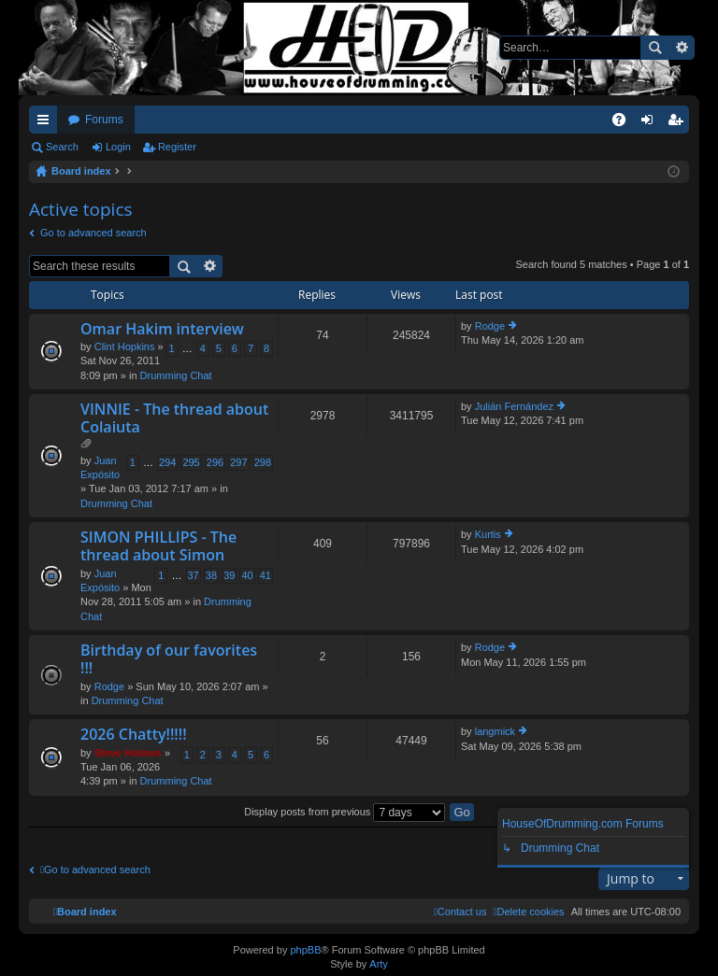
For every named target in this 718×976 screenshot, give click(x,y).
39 (229, 575)
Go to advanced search (93, 232)
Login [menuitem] (651, 123)
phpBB (305, 949)
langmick (495, 731)
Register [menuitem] (679, 123)
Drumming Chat (176, 375)
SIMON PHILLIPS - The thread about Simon (158, 547)
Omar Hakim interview (162, 329)
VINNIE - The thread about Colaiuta (174, 419)
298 (262, 462)
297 (238, 462)
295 (190, 462)
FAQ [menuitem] (625, 123)
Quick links (46, 123)
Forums (104, 119)
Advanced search (681, 47)
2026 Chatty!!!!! (133, 735)
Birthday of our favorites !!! (168, 660)
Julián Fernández (514, 406)
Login (118, 146)
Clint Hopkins (124, 346)
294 (167, 462)
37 (193, 575)
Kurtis (488, 534)
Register (177, 146)
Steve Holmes (128, 752)
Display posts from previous (344, 811)
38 (211, 575)
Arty (378, 963)
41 (265, 575)
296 (215, 462)
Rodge (490, 326)
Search (654, 47)
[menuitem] (528, 911)
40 (246, 575)
